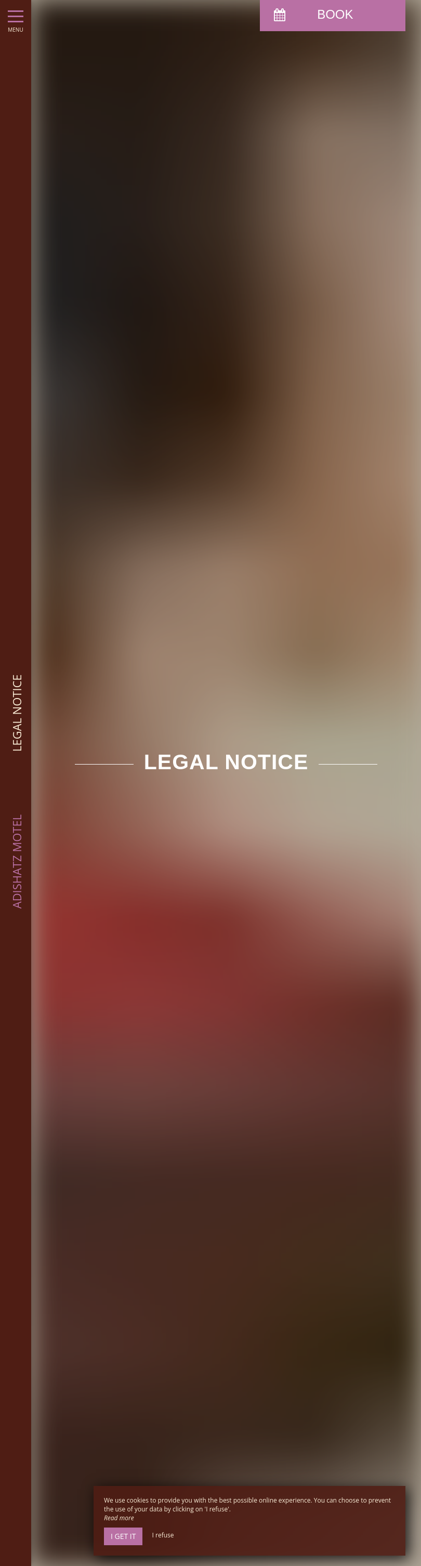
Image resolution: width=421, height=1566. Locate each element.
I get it (123, 1536)
